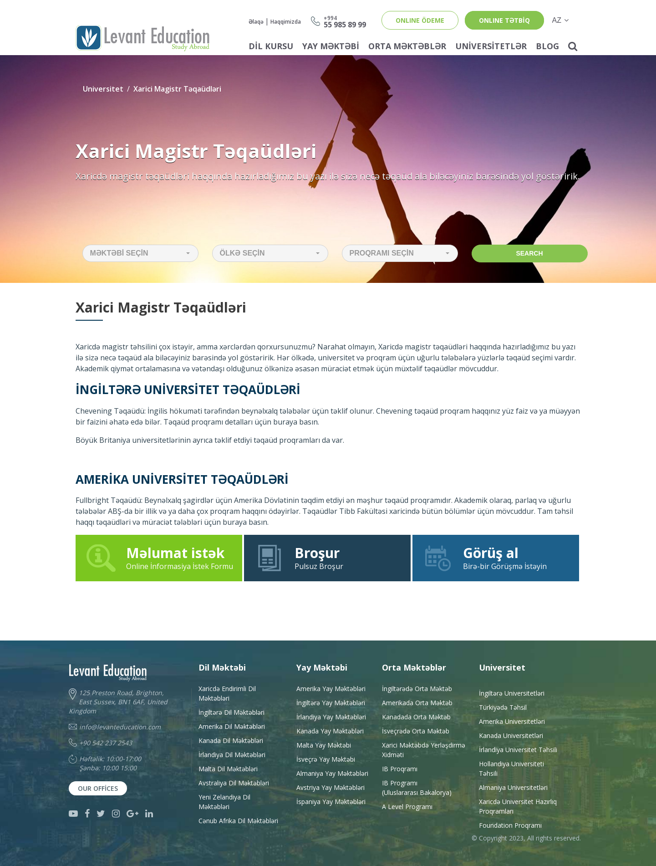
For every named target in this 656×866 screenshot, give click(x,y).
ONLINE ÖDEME (420, 20)
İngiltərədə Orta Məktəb (417, 688)
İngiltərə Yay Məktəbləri (330, 702)
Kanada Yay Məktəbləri (330, 731)
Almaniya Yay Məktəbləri (332, 773)
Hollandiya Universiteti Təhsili (511, 768)
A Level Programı (407, 806)
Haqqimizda (285, 22)
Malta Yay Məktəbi (323, 745)
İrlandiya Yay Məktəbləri (331, 716)
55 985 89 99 (345, 21)
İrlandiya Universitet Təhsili (518, 749)
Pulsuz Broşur (327, 557)
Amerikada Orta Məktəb (417, 702)
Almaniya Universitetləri (513, 787)
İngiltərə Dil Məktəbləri (231, 712)
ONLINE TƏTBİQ (504, 20)
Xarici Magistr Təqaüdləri (177, 89)
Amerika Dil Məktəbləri (231, 726)
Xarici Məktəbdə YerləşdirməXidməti (423, 750)
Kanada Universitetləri (511, 735)
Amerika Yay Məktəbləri (331, 688)
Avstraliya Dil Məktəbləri (233, 783)
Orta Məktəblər (407, 46)
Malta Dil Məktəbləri (228, 768)
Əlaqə (256, 22)
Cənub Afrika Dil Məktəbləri (238, 820)
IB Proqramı (399, 768)
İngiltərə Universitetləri (511, 693)
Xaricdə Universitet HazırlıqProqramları (518, 806)
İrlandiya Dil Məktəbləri (231, 754)
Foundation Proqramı (510, 825)
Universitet (103, 89)
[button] (140, 253)
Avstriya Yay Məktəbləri (330, 787)
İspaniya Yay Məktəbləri (331, 801)
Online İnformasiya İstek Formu (159, 557)
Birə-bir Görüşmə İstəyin (496, 557)
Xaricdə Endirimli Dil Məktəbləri (227, 693)
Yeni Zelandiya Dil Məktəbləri (224, 802)
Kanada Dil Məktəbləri (230, 740)
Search (529, 253)
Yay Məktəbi (330, 46)
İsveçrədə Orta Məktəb (415, 731)
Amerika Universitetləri (512, 721)
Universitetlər (491, 46)
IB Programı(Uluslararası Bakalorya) (417, 788)
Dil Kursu (271, 46)
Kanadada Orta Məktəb (416, 716)
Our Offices (98, 788)
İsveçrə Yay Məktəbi (325, 759)
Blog (547, 46)
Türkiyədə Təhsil (503, 707)
